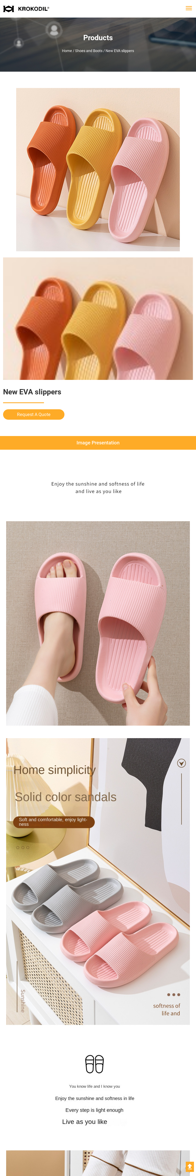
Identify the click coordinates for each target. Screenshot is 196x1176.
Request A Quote (34, 414)
